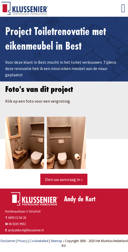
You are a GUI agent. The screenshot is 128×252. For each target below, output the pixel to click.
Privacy (22, 241)
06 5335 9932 (17, 224)
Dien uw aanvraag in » (64, 179)
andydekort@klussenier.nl (26, 230)
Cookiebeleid (39, 241)
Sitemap (56, 241)
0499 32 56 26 (15, 217)
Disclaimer (8, 241)
